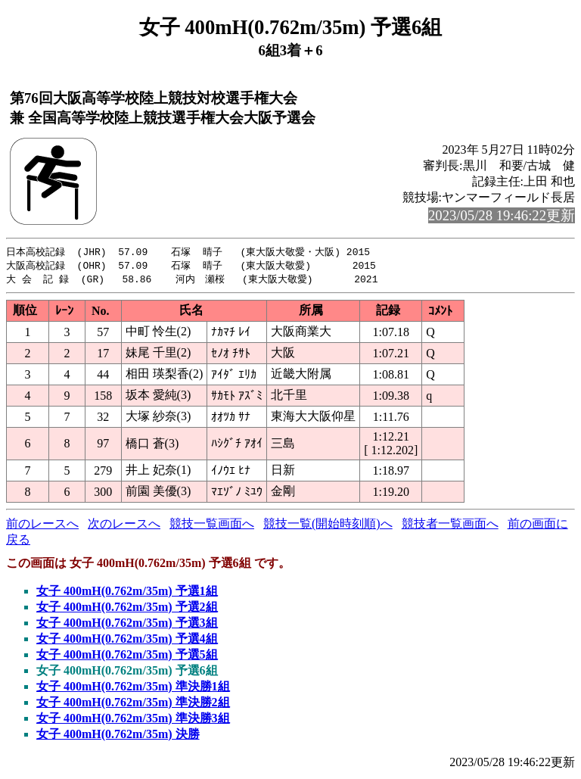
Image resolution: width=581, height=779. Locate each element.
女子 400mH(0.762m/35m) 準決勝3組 (133, 720)
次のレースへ (124, 525)
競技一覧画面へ (211, 525)
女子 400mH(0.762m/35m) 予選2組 (127, 609)
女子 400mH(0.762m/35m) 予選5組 (127, 656)
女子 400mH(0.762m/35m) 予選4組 (127, 640)
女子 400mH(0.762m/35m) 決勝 (118, 736)
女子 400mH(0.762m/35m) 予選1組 (127, 593)
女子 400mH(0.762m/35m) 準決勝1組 (133, 688)
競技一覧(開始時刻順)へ (328, 525)
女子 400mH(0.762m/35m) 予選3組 (127, 625)
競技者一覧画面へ (450, 525)
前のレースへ (42, 525)
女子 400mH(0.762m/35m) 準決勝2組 (133, 704)
